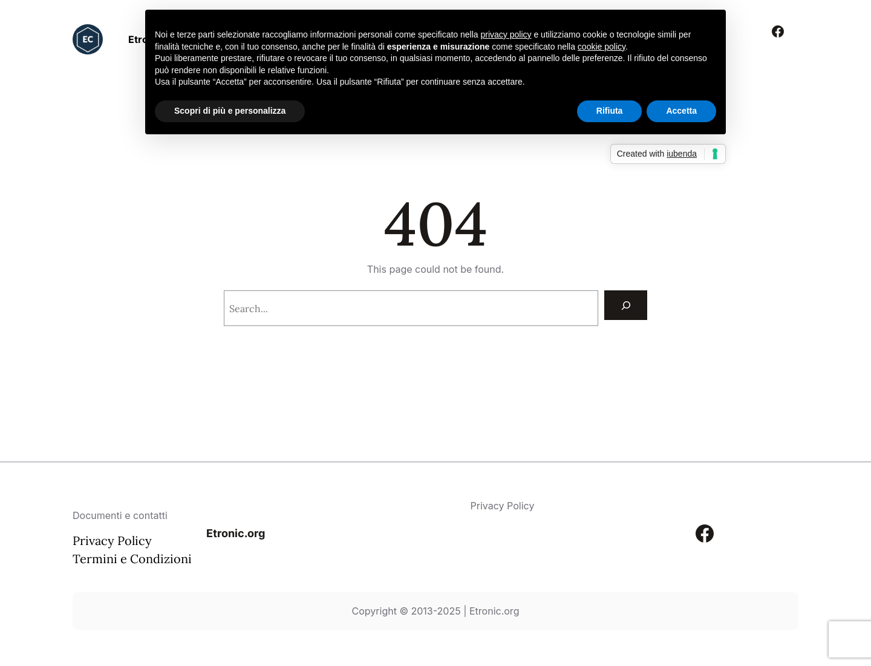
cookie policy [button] (601, 46)
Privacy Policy (112, 540)
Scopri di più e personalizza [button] (229, 111)
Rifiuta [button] (609, 111)
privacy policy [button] (506, 34)
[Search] (625, 305)
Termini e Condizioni (132, 558)
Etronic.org (235, 533)
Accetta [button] (681, 111)
